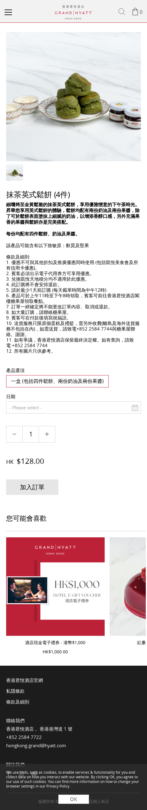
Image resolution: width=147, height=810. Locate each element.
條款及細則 (17, 702)
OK (73, 799)
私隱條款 (15, 691)
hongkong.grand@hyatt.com (36, 745)
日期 (10, 396)
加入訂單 (32, 487)
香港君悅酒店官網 (24, 680)
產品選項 (15, 370)
